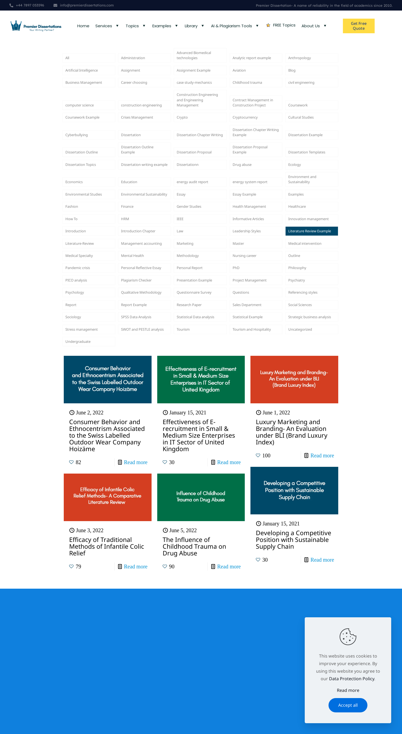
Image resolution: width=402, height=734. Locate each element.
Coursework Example (87, 145)
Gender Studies (192, 271)
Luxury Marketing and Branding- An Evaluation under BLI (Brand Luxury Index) (291, 577)
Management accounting (135, 334)
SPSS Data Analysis (140, 449)
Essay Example (247, 257)
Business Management (88, 93)
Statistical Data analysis (192, 445)
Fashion (73, 271)
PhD (237, 375)
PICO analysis (79, 390)
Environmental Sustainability (136, 253)
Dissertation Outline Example (141, 186)
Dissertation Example (310, 168)
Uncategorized (303, 471)
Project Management (254, 390)
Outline (295, 353)
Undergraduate (81, 486)
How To (73, 294)
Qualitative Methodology (135, 408)
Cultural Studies (304, 145)
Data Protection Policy (351, 679)
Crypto (183, 145)
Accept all (348, 705)
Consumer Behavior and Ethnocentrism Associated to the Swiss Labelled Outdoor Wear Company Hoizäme (107, 580)
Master (240, 338)
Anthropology (302, 64)
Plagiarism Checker (140, 390)
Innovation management (302, 290)
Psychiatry (298, 390)
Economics (76, 234)
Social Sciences (303, 427)
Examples (298, 257)
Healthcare (299, 271)
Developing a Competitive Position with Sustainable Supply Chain (293, 685)
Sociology (75, 449)
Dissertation (133, 168)
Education (131, 234)
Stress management (86, 471)
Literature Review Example (306, 312)
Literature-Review (83, 338)
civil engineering (305, 93)
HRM (126, 294)
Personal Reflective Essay (140, 371)
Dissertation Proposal (199, 190)
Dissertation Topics (85, 212)
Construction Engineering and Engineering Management (193, 119)
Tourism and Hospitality (245, 467)
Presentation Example (199, 390)
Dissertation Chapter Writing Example (254, 164)
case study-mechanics (199, 93)
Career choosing (138, 93)
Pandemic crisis (81, 375)
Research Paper (193, 427)
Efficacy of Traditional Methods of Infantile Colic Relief (106, 692)
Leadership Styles (250, 316)
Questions (243, 412)
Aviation (241, 79)
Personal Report (193, 375)
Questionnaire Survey (199, 412)
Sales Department (251, 427)
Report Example (137, 427)
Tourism (185, 471)
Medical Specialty (82, 353)
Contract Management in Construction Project (256, 123)
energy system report (255, 234)
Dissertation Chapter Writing (198, 164)
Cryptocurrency (248, 145)
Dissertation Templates (300, 186)
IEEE (181, 294)
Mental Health (135, 353)
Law (181, 316)
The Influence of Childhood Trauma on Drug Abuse (194, 692)
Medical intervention (309, 338)
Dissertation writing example (141, 208)
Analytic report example (248, 60)
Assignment (133, 79)
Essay (182, 257)
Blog (292, 79)
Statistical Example (252, 449)
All (67, 64)
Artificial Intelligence (86, 79)
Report (72, 427)
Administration (136, 64)
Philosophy (299, 375)
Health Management (254, 271)
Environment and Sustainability (306, 230)
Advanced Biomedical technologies (198, 60)
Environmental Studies (88, 257)
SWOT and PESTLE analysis (139, 467)
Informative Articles (253, 294)
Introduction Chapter (143, 316)
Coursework (300, 131)
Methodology (190, 353)
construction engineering (134, 127)
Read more (136, 608)
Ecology (296, 212)
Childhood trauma (251, 93)
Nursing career (248, 353)
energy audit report (197, 234)
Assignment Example (198, 79)
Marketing (187, 338)
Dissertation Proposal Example (255, 186)
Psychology (77, 412)
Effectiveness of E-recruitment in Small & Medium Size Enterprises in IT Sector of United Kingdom (199, 580)
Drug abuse (245, 212)
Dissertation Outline (86, 190)
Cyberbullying (79, 168)
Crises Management (141, 145)
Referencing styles (307, 412)
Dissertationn (191, 212)
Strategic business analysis (307, 445)
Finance (129, 271)
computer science (83, 131)
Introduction (78, 316)
